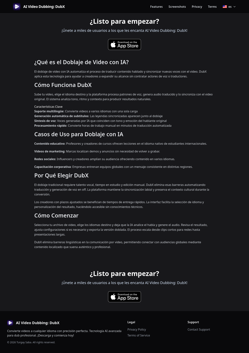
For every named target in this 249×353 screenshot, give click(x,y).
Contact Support (199, 329)
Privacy (197, 7)
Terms (212, 7)
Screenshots (177, 7)
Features (156, 7)
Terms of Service (138, 335)
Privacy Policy (136, 329)
